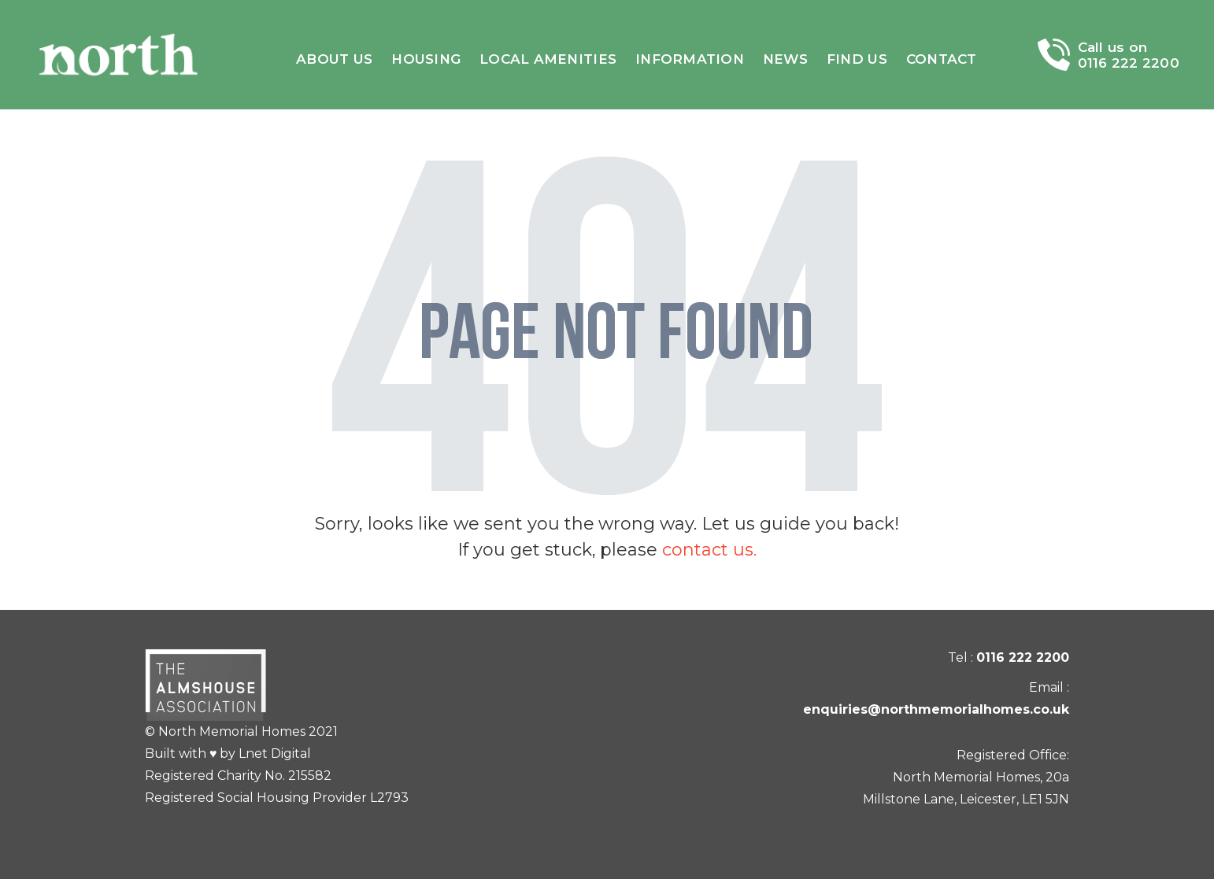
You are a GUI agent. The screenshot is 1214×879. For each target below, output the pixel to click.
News (785, 59)
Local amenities (547, 59)
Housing (426, 59)
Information (689, 59)
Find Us (857, 59)
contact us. (709, 549)
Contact (941, 59)
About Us (334, 59)
